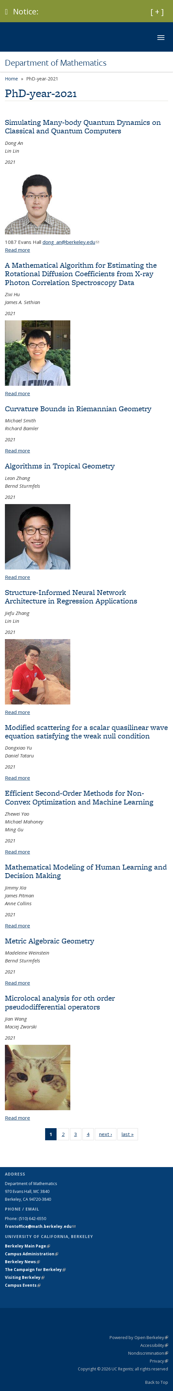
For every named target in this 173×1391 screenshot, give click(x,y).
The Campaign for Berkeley (35, 1269)
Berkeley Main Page (27, 1246)
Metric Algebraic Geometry (49, 940)
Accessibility (154, 1345)
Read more (17, 249)
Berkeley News (22, 1261)
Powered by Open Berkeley (139, 1337)
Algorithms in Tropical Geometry (60, 465)
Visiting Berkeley (24, 1277)
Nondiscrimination (148, 1353)
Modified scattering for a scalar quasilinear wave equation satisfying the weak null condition (86, 731)
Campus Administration (31, 1254)
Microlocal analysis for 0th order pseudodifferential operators (60, 1002)
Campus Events (23, 1285)
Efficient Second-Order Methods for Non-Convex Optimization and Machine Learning (79, 797)
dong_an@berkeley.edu (71, 242)
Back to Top (156, 1382)
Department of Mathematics (56, 62)
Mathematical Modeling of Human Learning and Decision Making (86, 871)
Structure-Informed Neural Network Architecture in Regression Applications (71, 596)
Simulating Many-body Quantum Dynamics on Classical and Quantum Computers (83, 126)
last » (130, 1135)
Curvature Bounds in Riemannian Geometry (78, 408)
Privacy (159, 1361)
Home (11, 79)
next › (107, 1135)
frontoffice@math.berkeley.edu (40, 1226)
